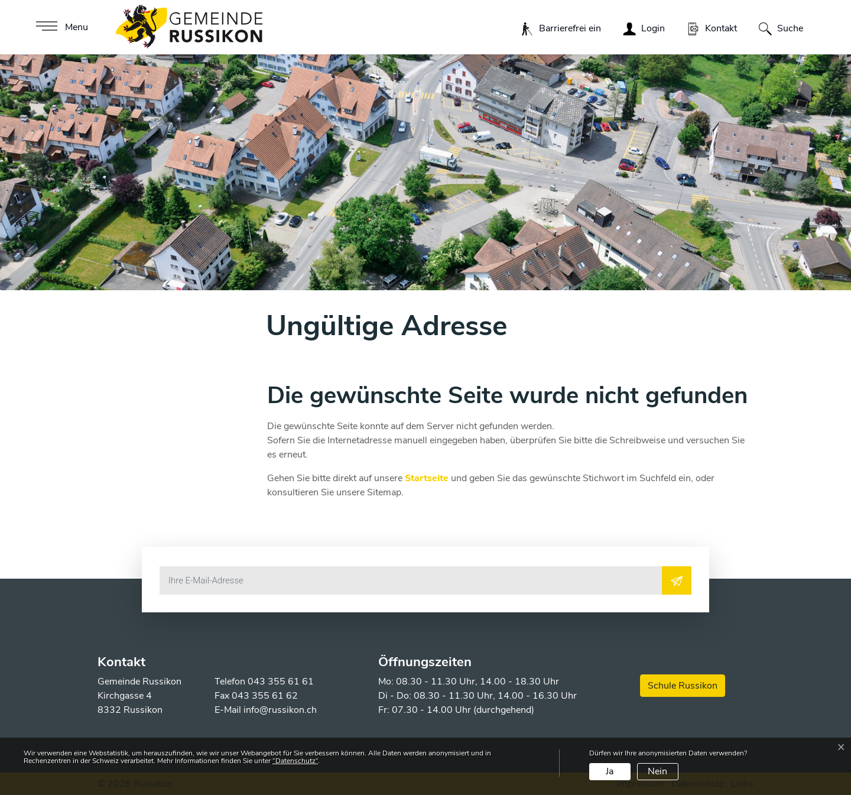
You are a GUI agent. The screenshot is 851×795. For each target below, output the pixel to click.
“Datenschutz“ (295, 760)
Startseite (427, 478)
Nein (657, 771)
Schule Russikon (682, 685)
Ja (609, 771)
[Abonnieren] (676, 580)
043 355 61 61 (281, 681)
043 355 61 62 (265, 695)
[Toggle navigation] (61, 27)
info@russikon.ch (280, 709)
